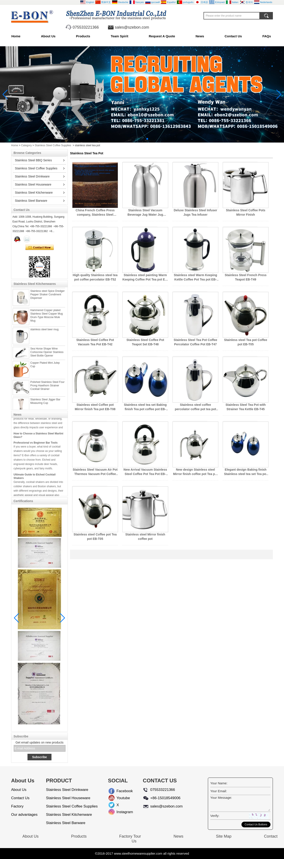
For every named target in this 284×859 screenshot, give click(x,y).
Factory (17, 806)
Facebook (119, 791)
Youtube (119, 798)
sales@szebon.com (132, 27)
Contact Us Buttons (256, 824)
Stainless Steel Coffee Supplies (53, 145)
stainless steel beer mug (44, 331)
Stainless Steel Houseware (33, 184)
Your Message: (221, 797)
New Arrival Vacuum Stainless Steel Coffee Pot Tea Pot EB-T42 (145, 472)
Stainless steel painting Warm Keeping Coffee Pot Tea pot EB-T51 (145, 277)
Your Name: (219, 783)
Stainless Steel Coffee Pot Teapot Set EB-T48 (145, 342)
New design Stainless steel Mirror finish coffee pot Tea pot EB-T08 (195, 472)
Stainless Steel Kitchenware (34, 192)
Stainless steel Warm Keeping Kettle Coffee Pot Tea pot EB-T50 (195, 277)
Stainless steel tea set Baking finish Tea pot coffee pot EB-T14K (145, 407)
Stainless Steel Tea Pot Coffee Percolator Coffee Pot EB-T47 (195, 342)
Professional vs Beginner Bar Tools (36, 444)
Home (16, 36)
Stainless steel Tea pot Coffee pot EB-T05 (245, 342)
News (200, 36)
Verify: (214, 816)
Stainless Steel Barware (31, 200)
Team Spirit (119, 36)
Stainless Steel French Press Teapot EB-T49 (245, 277)
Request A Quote (162, 36)
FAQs (266, 36)
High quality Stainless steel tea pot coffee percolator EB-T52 (95, 277)
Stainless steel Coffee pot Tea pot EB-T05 (95, 537)
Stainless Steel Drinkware (32, 176)
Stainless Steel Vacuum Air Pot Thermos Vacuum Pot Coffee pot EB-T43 (95, 472)
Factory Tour (130, 836)
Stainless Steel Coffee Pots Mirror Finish (245, 212)
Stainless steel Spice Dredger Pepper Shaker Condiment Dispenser (47, 297)
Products (83, 36)
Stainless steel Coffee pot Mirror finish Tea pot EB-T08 (95, 407)
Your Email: (218, 791)
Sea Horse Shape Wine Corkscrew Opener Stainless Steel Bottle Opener (46, 354)
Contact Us (233, 36)
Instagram (119, 812)
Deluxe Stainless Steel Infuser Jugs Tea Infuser (195, 212)
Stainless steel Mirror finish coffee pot (145, 537)
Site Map (223, 836)
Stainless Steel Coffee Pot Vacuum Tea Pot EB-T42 (95, 342)
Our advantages (24, 815)
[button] (137, 139)
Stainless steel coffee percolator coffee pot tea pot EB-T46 (195, 407)
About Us (48, 36)
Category (26, 145)
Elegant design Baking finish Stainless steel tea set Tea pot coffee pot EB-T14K (245, 472)
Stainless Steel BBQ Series (33, 160)
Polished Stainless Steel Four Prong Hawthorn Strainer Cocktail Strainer (47, 388)
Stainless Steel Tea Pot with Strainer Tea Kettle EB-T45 (246, 407)
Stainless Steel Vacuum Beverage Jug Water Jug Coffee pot (145, 212)
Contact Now (40, 247)
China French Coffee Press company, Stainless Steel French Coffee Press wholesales (95, 212)
